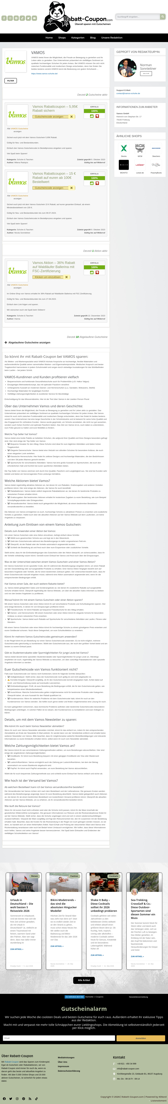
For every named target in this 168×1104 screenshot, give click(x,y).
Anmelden (141, 1038)
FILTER (10, 81)
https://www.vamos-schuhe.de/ (44, 74)
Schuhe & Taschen (25, 159)
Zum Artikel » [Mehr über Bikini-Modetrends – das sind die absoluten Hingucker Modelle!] (56, 946)
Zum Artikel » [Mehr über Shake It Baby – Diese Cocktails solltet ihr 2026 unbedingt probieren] (97, 955)
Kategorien (77, 37)
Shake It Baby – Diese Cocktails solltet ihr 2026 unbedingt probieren (104, 905)
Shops (62, 37)
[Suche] (163, 17)
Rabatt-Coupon (12, 1062)
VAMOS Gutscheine (19, 129)
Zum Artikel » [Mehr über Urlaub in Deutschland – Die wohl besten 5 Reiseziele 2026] (16, 949)
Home (49, 37)
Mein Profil (146, 73)
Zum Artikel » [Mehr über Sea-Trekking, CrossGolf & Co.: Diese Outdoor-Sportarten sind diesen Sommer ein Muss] (137, 957)
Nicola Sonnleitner (18, 233)
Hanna (13, 319)
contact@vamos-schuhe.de (128, 93)
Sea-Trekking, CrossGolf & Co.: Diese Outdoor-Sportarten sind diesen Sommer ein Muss (143, 909)
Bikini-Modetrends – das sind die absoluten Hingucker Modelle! (63, 905)
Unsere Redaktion (112, 37)
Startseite (89, 997)
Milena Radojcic (17, 162)
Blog (93, 37)
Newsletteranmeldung (138, 997)
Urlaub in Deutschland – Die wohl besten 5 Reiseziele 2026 (21, 905)
